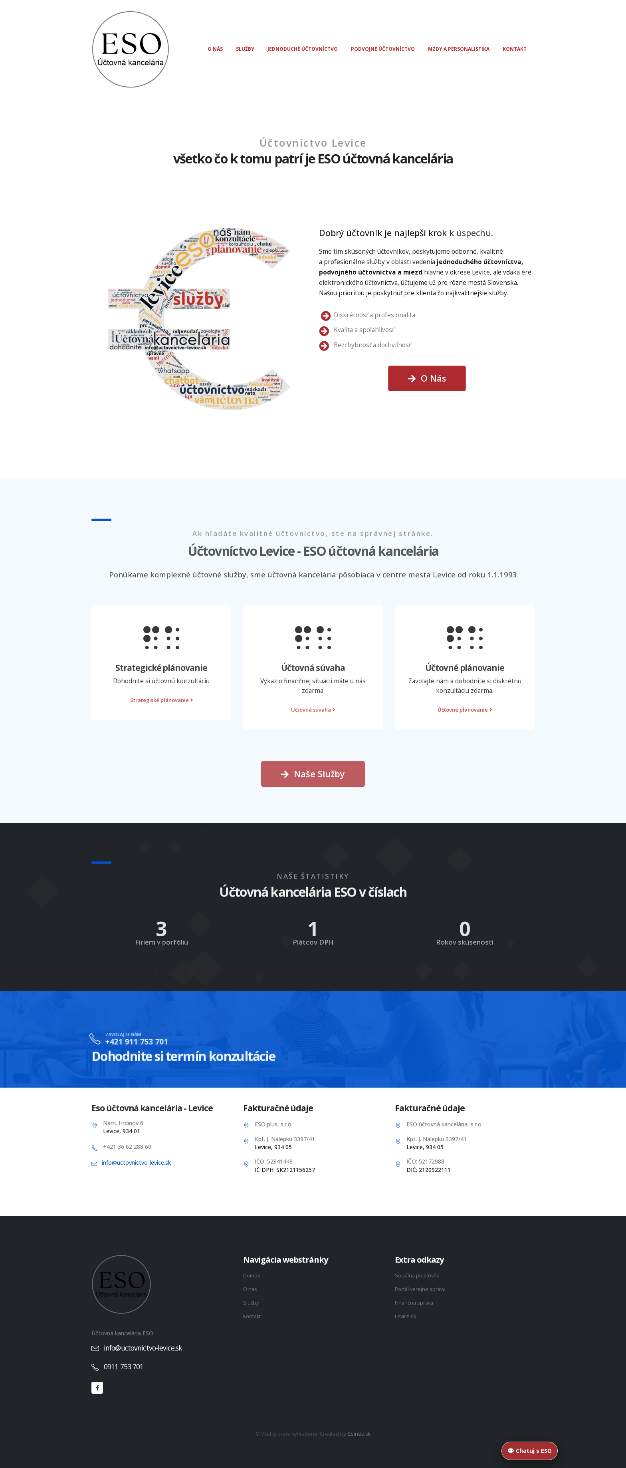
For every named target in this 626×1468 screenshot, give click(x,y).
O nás (215, 49)
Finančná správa (414, 1302)
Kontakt (515, 49)
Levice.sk (405, 1316)
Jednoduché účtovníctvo (302, 49)
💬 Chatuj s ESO (529, 1450)
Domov (251, 1275)
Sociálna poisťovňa (417, 1275)
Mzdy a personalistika (458, 49)
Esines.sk (359, 1433)
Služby (245, 49)
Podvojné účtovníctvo (383, 49)
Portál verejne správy (420, 1289)
